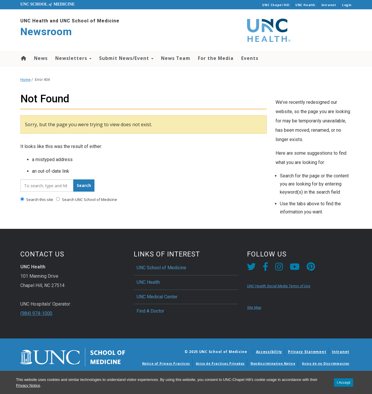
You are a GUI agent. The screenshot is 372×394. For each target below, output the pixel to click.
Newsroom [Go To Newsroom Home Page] (46, 32)
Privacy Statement (307, 351)
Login (347, 5)
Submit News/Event (126, 58)
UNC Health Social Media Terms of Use (278, 286)
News (41, 58)
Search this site (36, 199)
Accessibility (269, 351)
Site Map (254, 307)
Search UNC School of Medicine (86, 199)
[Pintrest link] (311, 268)
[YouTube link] (295, 268)
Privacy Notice (28, 385)
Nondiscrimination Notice (273, 363)
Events (249, 58)
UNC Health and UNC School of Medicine (69, 21)
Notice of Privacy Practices (166, 363)
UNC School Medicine (47, 4)
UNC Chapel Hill (275, 5)
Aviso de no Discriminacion (325, 363)
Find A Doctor (150, 311)
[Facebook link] (265, 268)
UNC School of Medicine (161, 267)
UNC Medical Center (157, 296)
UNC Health (305, 5)
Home (23, 58)
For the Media (216, 58)
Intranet (328, 5)
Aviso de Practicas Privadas (220, 363)
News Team (175, 58)
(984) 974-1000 (36, 313)
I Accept (343, 382)
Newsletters (73, 58)
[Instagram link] (279, 268)
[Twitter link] (251, 268)
